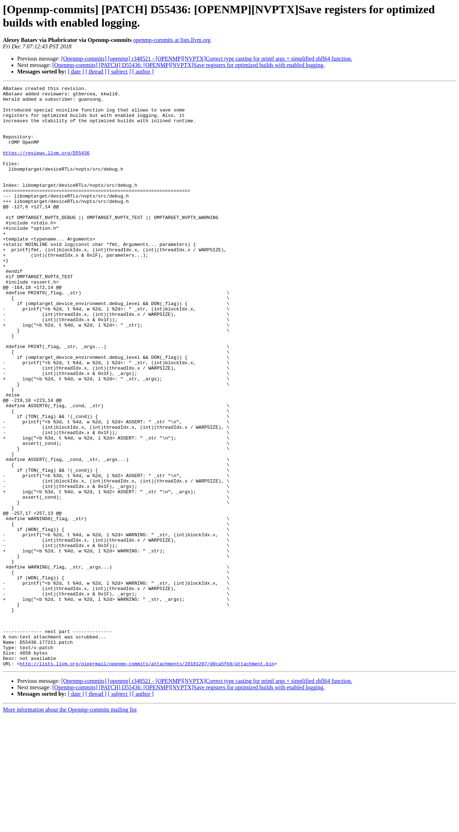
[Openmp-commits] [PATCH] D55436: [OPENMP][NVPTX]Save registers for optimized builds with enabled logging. (188, 65)
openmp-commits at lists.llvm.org (171, 40)
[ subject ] (119, 71)
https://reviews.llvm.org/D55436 (46, 166)
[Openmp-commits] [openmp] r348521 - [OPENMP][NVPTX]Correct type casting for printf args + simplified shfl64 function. (206, 59)
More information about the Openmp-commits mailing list (70, 826)
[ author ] (143, 71)
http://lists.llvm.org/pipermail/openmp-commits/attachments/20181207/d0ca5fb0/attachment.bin (147, 779)
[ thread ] (96, 71)
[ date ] (76, 71)
